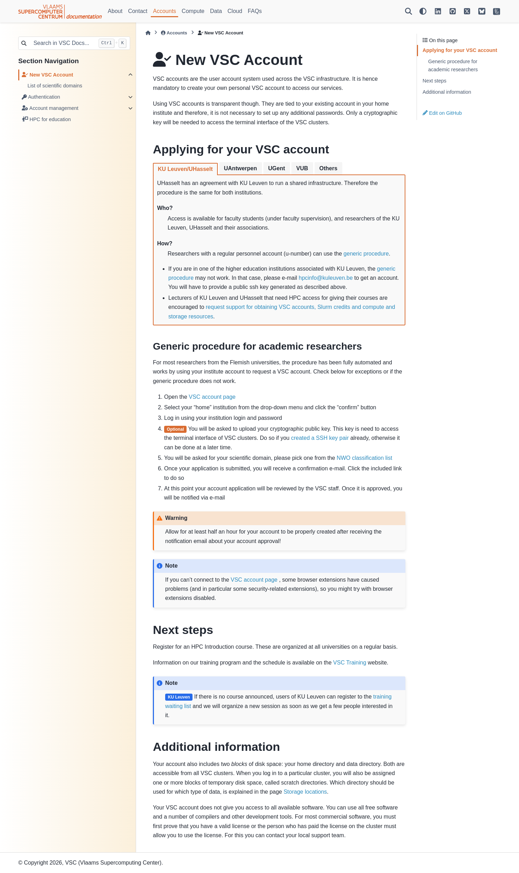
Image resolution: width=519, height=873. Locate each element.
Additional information (447, 92)
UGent (276, 168)
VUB (302, 168)
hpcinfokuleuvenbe (326, 278)
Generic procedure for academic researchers (453, 66)
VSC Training (349, 663)
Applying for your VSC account (460, 50)
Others (328, 168)
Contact (137, 11)
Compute (193, 11)
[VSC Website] (496, 11)
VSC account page (212, 397)
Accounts (164, 11)
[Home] (148, 33)
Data (216, 11)
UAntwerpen (240, 168)
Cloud (235, 11)
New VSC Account (47, 75)
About (115, 11)
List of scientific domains (54, 85)
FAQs (255, 11)
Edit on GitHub (442, 113)
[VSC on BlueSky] (482, 11)
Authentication (41, 97)
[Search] (408, 11)
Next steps (434, 81)
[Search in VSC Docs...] (62, 43)
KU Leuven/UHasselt (185, 169)
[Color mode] (423, 11)
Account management (50, 108)
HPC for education (46, 119)
